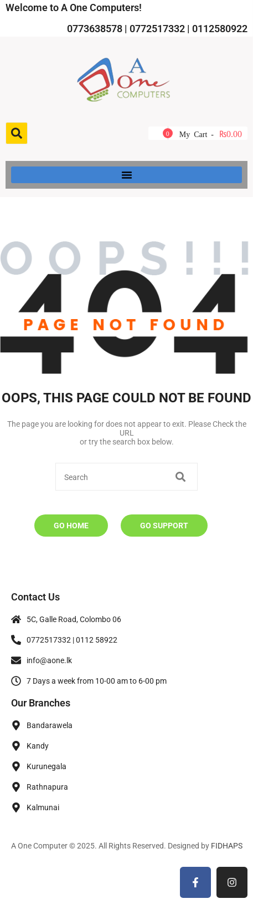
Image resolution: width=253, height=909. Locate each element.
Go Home (71, 525)
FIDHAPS (226, 845)
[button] (126, 174)
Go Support (164, 525)
